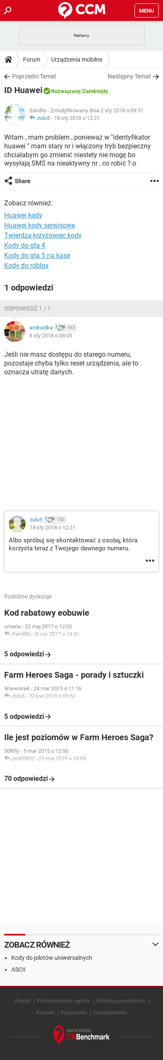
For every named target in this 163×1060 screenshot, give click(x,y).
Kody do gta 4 (24, 245)
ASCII (18, 969)
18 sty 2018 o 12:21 (77, 118)
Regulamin (74, 1012)
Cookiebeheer (110, 1012)
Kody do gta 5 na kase (37, 255)
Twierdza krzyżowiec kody (43, 235)
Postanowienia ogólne (63, 1001)
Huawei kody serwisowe (39, 225)
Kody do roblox (26, 266)
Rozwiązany (65, 91)
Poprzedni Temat (34, 76)
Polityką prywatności (121, 1001)
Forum (31, 59)
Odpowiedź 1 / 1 (27, 308)
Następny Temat (129, 76)
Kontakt (45, 1012)
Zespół (22, 1001)
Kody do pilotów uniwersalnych (51, 957)
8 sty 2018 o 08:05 (50, 335)
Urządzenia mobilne (76, 59)
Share (23, 181)
